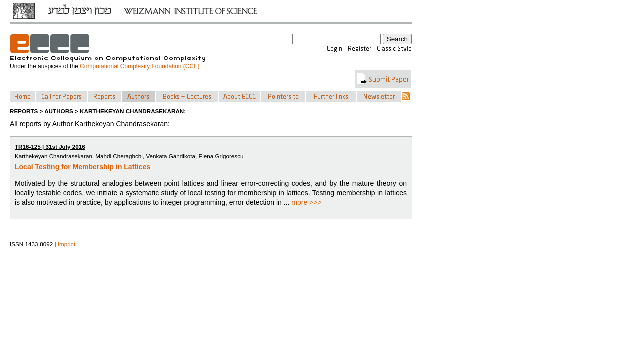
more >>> (307, 202)
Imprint (67, 244)
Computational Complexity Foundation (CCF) (140, 66)
